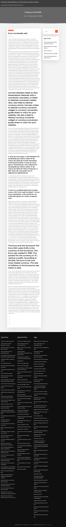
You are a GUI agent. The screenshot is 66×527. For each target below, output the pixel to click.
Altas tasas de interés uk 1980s (50, 53)
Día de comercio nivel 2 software (41, 359)
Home (25, 16)
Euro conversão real (38, 415)
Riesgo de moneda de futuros (40, 418)
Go (56, 31)
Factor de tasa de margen (22, 365)
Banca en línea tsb (48, 50)
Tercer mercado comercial (6, 373)
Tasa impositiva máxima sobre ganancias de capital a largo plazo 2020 (8, 412)
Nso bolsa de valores (21, 469)
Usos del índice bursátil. (6, 363)
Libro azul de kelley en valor (23, 384)
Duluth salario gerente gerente (41, 480)
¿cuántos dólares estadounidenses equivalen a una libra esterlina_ (24, 353)
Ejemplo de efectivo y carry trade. (41, 409)
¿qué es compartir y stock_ (23, 424)
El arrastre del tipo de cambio (23, 466)
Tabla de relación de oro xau (7, 404)
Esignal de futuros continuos (40, 500)
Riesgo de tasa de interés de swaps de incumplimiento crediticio (7, 476)
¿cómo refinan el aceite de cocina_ (8, 383)
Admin (11, 36)
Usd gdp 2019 (20, 361)
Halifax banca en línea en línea (23, 426)
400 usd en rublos (37, 474)
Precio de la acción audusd (23, 414)
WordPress (30, 524)
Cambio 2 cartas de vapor (39, 364)
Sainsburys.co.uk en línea (22, 429)
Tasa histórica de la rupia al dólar (24, 382)
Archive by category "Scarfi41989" (35, 16)
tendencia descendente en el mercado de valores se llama (20, 2)
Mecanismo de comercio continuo (41, 514)
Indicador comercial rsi (38, 373)
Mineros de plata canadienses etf (41, 341)
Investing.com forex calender (40, 361)
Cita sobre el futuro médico (40, 368)
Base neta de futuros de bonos (40, 391)
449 (34, 517)
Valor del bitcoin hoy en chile (23, 443)
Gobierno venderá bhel (22, 379)
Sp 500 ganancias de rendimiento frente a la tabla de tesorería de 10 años (41, 446)
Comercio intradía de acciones (7, 341)
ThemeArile (44, 524)
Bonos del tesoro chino (39, 438)
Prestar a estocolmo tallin (23, 363)
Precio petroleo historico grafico (8, 390)
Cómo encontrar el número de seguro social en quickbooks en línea (24, 459)
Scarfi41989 (11, 30)
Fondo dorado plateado (39, 366)
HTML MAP (49, 524)
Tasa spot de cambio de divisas (24, 341)
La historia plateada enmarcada (40, 383)
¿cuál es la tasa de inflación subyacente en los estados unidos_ (39, 387)
